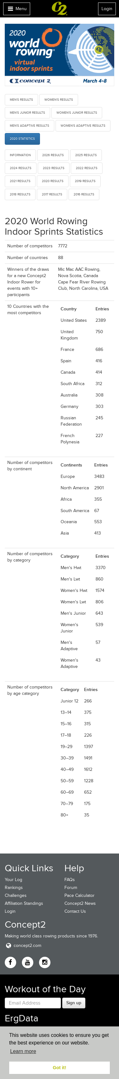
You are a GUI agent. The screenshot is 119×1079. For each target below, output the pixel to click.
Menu (16, 10)
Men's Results (21, 99)
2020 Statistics (22, 138)
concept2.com (23, 945)
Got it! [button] (59, 1067)
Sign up (73, 1002)
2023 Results (53, 168)
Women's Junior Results (76, 112)
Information (20, 155)
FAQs (69, 879)
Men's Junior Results (27, 112)
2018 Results (20, 194)
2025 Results (86, 155)
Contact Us (75, 911)
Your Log (13, 879)
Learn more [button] (23, 1051)
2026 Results (53, 155)
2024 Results (20, 168)
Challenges (16, 895)
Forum (70, 887)
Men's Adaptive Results (29, 125)
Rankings (14, 887)
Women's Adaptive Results (83, 125)
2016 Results (84, 194)
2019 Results (85, 181)
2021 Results (20, 181)
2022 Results (86, 168)
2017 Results (52, 194)
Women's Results (58, 99)
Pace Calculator (79, 895)
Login (107, 8)
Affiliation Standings (24, 903)
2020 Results (52, 181)
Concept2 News (80, 903)
